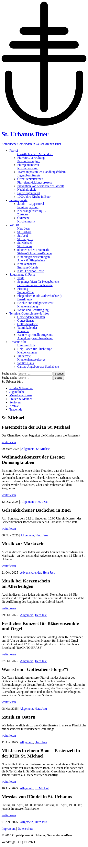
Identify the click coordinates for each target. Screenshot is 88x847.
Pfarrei (13, 150)
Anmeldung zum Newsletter (35, 338)
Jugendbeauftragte (28, 175)
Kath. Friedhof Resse (30, 271)
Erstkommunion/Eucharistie (35, 285)
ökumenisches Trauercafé (33, 249)
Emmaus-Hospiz (27, 267)
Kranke (14, 406)
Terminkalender (27, 327)
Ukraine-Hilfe (26, 345)
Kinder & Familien (21, 388)
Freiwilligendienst (28, 193)
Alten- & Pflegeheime (31, 260)
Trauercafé (24, 356)
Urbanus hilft (17, 341)
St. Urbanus (24, 246)
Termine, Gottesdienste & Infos (29, 313)
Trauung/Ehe (25, 292)
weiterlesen (9, 442)
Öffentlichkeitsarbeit (30, 179)
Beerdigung (24, 299)
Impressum (9, 828)
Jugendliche (16, 391)
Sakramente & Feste (22, 274)
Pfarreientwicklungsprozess (34, 182)
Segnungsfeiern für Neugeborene (38, 281)
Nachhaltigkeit (26, 189)
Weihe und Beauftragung (33, 310)
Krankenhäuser (26, 264)
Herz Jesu (23, 228)
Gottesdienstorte (27, 324)
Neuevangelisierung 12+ (32, 210)
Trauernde (15, 409)
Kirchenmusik (26, 221)
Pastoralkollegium (28, 161)
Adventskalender (30, 572)
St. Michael (24, 242)
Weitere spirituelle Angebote (35, 334)
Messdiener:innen (20, 395)
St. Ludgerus (25, 239)
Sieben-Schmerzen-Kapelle (34, 253)
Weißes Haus (25, 363)
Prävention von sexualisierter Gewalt (40, 186)
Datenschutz (25, 828)
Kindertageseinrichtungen (33, 256)
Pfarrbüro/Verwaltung (31, 157)
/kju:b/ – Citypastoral (30, 203)
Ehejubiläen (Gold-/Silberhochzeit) (39, 295)
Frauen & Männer (20, 398)
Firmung (22, 288)
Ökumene (23, 218)
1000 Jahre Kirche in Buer (33, 196)
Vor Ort (14, 225)
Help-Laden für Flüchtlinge (34, 349)
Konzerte (23, 331)
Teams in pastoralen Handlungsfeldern (41, 171)
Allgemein (28, 448)
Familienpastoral (27, 207)
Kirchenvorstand (27, 168)
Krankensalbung (27, 306)
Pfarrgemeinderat (28, 164)
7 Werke (22, 214)
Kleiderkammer (27, 352)
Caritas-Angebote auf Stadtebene (38, 366)
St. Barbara (24, 232)
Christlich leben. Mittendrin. (35, 154)
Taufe (20, 278)
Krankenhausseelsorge (31, 359)
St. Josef (22, 235)
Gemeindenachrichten (31, 317)
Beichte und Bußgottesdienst (35, 302)
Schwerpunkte (18, 200)
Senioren (15, 402)
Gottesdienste (25, 320)
